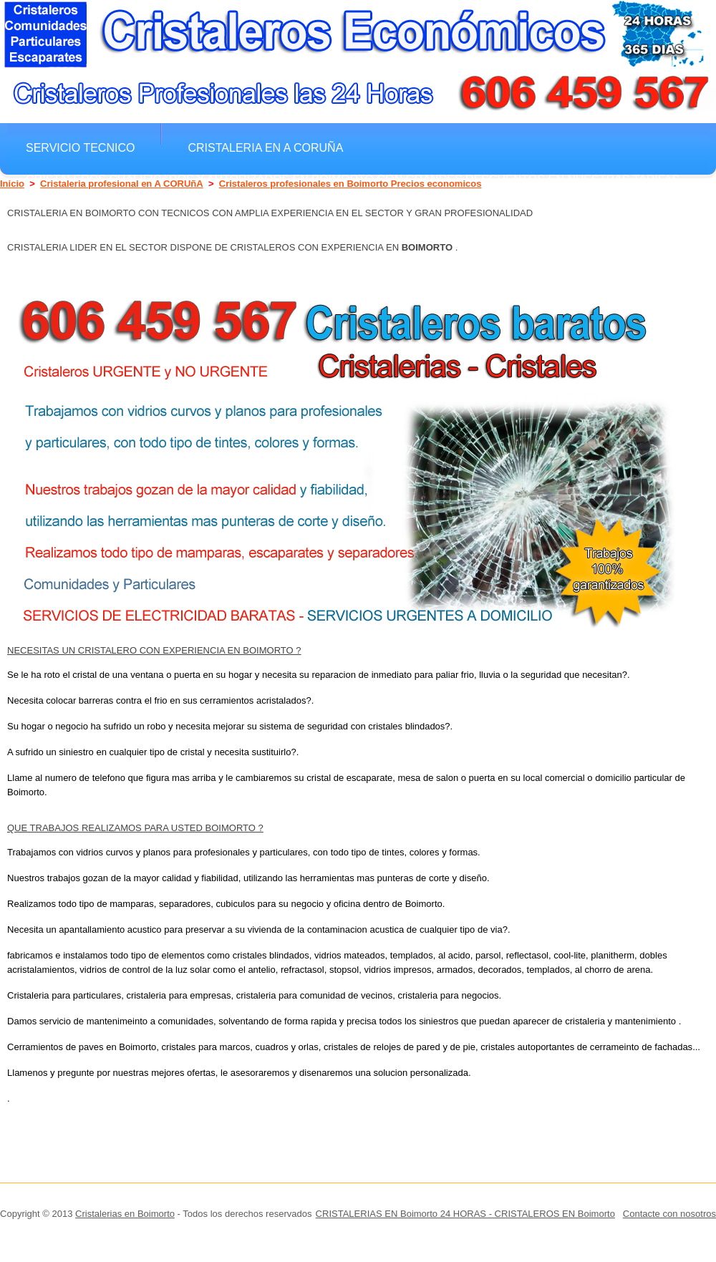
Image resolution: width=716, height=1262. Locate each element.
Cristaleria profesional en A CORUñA (121, 183)
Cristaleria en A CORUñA (265, 147)
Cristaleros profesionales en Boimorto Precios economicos (350, 183)
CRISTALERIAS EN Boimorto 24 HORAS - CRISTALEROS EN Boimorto (465, 1213)
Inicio (12, 183)
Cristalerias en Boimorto (125, 1213)
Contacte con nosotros (669, 1213)
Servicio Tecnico (80, 147)
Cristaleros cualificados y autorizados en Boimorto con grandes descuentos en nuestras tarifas (352, 179)
